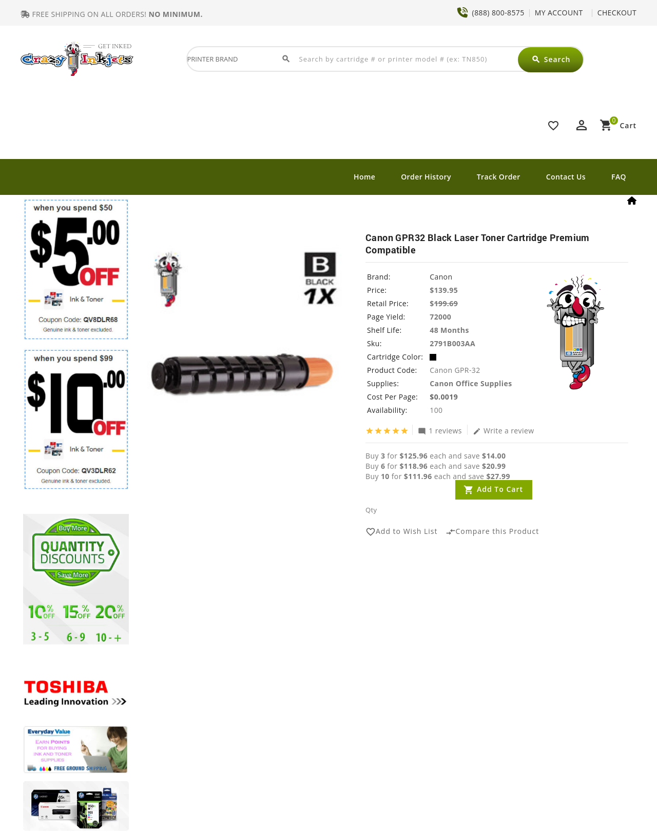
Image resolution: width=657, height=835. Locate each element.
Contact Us (566, 177)
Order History (426, 177)
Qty (371, 509)
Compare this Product (492, 532)
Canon (441, 277)
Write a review (503, 430)
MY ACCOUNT (559, 12)
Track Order (498, 177)
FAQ (618, 177)
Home (364, 177)
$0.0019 (444, 397)
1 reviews (440, 430)
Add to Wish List (401, 532)
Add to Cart (500, 489)
